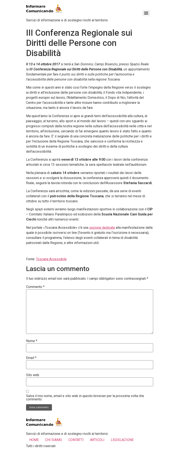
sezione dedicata (102, 228)
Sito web (32, 375)
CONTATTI (76, 440)
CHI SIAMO (53, 440)
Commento (35, 287)
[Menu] (146, 13)
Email (31, 358)
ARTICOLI (97, 440)
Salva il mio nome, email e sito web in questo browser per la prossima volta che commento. (85, 397)
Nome (31, 341)
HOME (34, 440)
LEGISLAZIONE (122, 440)
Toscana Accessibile (51, 259)
